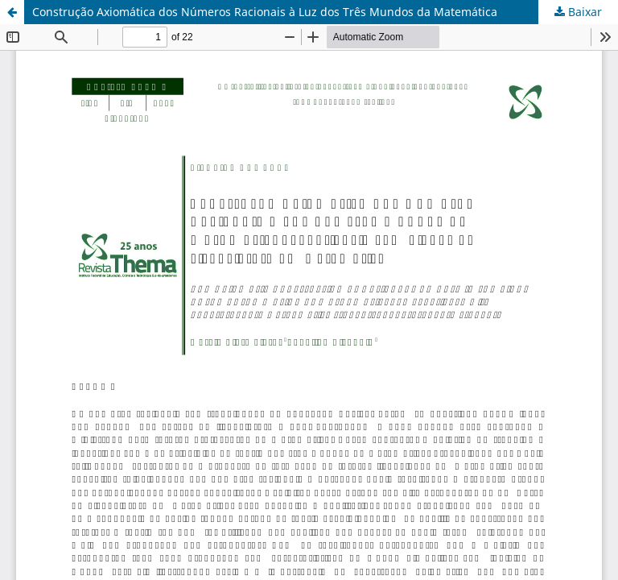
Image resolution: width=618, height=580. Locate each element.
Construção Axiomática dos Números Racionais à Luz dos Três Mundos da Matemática (264, 11)
